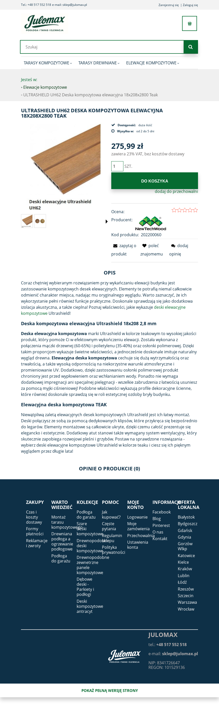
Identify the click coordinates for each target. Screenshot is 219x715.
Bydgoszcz (187, 523)
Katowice (186, 555)
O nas (157, 532)
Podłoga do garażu (60, 558)
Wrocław (186, 609)
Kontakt (159, 539)
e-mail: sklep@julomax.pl (69, 5)
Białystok (186, 517)
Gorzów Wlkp (185, 546)
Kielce (183, 562)
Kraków (185, 569)
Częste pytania (109, 526)
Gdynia (184, 537)
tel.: (167, 644)
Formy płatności (34, 531)
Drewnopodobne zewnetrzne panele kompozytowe (93, 565)
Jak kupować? (111, 514)
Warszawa (187, 602)
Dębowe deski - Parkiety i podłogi (85, 587)
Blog (156, 518)
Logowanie (137, 517)
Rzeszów (186, 589)
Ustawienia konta (137, 544)
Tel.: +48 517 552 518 (36, 5)
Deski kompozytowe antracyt (90, 606)
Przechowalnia (141, 535)
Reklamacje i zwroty (37, 543)
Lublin (183, 575)
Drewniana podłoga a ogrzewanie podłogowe (62, 541)
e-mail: (173, 653)
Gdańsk (185, 530)
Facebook (161, 512)
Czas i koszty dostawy (34, 517)
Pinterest (161, 525)
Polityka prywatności (113, 549)
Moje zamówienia (138, 526)
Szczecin (185, 595)
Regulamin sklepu (112, 538)
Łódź (182, 582)
